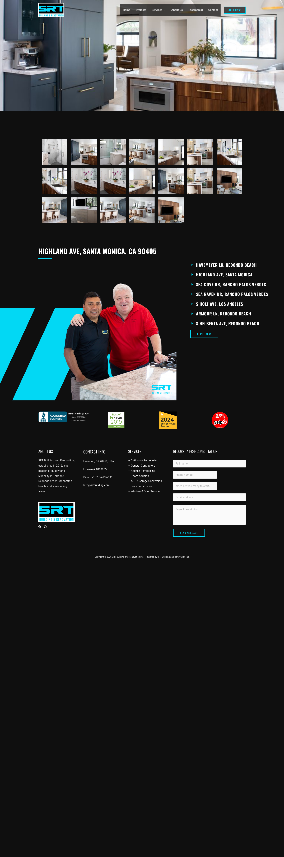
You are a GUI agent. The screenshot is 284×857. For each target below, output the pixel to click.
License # (95, 469)
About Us (177, 10)
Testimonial (195, 10)
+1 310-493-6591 (102, 477)
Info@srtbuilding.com (96, 485)
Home (126, 10)
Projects (141, 10)
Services (159, 10)
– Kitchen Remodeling (141, 470)
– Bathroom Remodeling (143, 460)
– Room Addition (138, 476)
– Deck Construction (140, 486)
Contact (213, 10)
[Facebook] (39, 526)
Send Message (189, 532)
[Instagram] (45, 526)
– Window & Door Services (144, 491)
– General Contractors (141, 465)
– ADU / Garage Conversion (145, 481)
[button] (164, 10)
